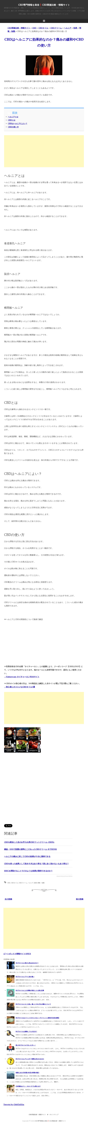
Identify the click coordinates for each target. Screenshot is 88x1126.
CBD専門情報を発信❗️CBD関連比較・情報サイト (44, 4)
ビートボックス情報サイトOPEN (17, 954)
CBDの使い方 (13, 127)
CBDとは (11, 120)
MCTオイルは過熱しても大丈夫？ (26, 1031)
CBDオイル (14, 883)
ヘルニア (30, 883)
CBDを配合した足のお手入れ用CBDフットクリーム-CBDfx (29, 842)
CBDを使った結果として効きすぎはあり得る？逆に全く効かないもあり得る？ (36, 863)
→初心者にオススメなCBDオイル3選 (19, 687)
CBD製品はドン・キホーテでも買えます (28, 1086)
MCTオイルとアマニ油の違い (25, 976)
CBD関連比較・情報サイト (37, 1114)
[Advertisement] (44, 151)
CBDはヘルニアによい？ (17, 123)
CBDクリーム (23, 883)
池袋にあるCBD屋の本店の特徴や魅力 (27, 1072)
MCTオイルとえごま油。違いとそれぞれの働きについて (33, 1004)
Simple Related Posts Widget (64, 876)
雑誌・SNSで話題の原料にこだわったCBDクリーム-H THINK (30, 849)
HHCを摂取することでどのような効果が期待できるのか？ (28, 871)
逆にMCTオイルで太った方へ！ (26, 1045)
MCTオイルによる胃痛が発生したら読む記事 (30, 990)
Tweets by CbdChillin (13, 1104)
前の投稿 (79, 899)
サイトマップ (53, 1114)
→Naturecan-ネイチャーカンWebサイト (21, 677)
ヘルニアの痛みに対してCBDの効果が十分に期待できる (27, 856)
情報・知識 (40, 883)
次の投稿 (8, 899)
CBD (8, 883)
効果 (35, 883)
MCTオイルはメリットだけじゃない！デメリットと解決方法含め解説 (37, 1018)
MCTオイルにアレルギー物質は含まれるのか (30, 1059)
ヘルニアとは (13, 117)
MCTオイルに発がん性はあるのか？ (27, 963)
